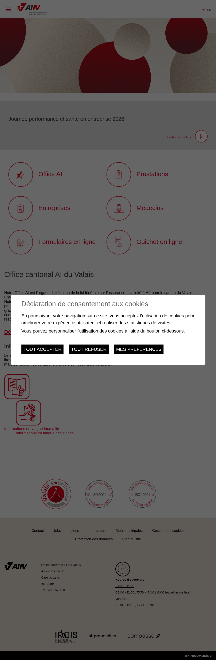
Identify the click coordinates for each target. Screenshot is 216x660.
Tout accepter (42, 349)
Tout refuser (89, 349)
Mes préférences (139, 349)
